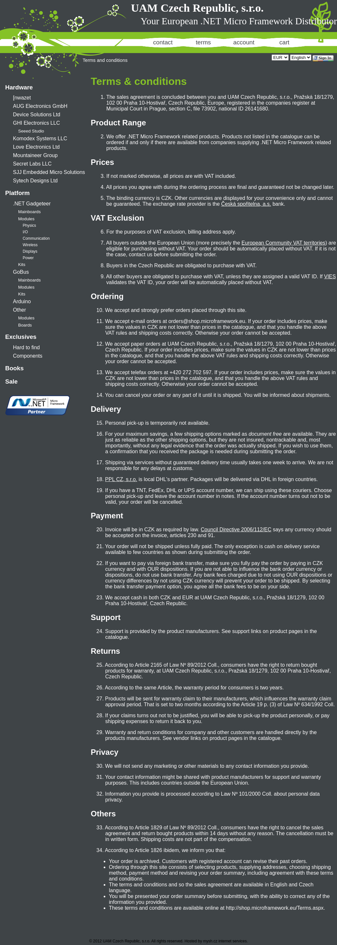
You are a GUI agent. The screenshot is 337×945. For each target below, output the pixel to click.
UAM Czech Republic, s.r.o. (197, 8)
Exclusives (20, 336)
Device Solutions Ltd (36, 114)
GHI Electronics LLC (36, 123)
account (243, 42)
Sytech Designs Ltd (35, 180)
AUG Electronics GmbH (40, 106)
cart (284, 42)
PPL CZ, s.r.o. (121, 479)
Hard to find (26, 347)
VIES (330, 276)
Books (14, 368)
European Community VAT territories (283, 243)
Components (27, 356)
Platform (17, 193)
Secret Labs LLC (32, 164)
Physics (29, 225)
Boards (25, 325)
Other (19, 310)
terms (203, 42)
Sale (11, 381)
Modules (26, 218)
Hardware (19, 87)
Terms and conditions (105, 60)
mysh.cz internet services (225, 941)
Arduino (22, 301)
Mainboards (29, 211)
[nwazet (22, 97)
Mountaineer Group (35, 155)
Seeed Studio (31, 131)
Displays (30, 251)
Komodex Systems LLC (40, 138)
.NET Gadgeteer (32, 203)
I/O (25, 232)
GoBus (21, 272)
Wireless (30, 245)
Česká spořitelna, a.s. (246, 204)
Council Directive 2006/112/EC (236, 529)
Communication (36, 238)
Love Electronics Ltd (36, 147)
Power (28, 258)
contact (162, 42)
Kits (21, 264)
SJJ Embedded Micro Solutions (49, 172)
